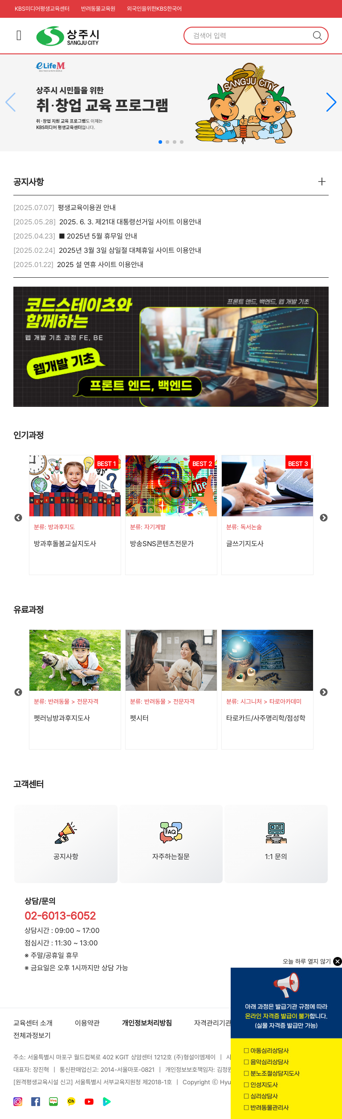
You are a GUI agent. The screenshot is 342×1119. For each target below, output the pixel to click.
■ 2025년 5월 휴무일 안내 (98, 236)
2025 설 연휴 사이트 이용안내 (100, 264)
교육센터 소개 (33, 1023)
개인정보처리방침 (147, 1023)
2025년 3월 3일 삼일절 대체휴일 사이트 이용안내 (130, 250)
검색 (317, 35)
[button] (332, 102)
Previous (18, 518)
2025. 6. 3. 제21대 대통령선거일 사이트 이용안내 (130, 222)
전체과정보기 (32, 1035)
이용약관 (87, 1023)
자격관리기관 (213, 1023)
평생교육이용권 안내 (87, 207)
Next (323, 518)
